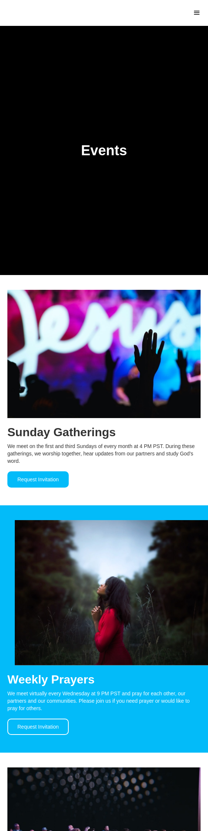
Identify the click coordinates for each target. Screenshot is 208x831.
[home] (2, 12)
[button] (197, 13)
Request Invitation (38, 479)
